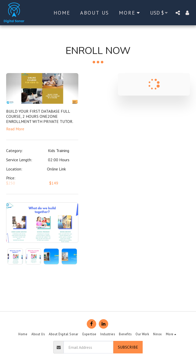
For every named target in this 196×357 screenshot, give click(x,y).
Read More (15, 128)
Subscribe (128, 347)
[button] (177, 12)
